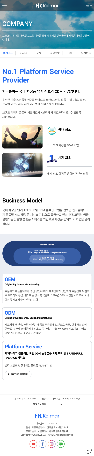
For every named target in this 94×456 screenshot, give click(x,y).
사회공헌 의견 (31, 398)
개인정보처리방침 (60, 398)
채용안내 (18, 398)
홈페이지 (18, 374)
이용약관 (76, 398)
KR (87, 5)
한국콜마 (47, 5)
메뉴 (4, 5)
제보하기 (45, 398)
